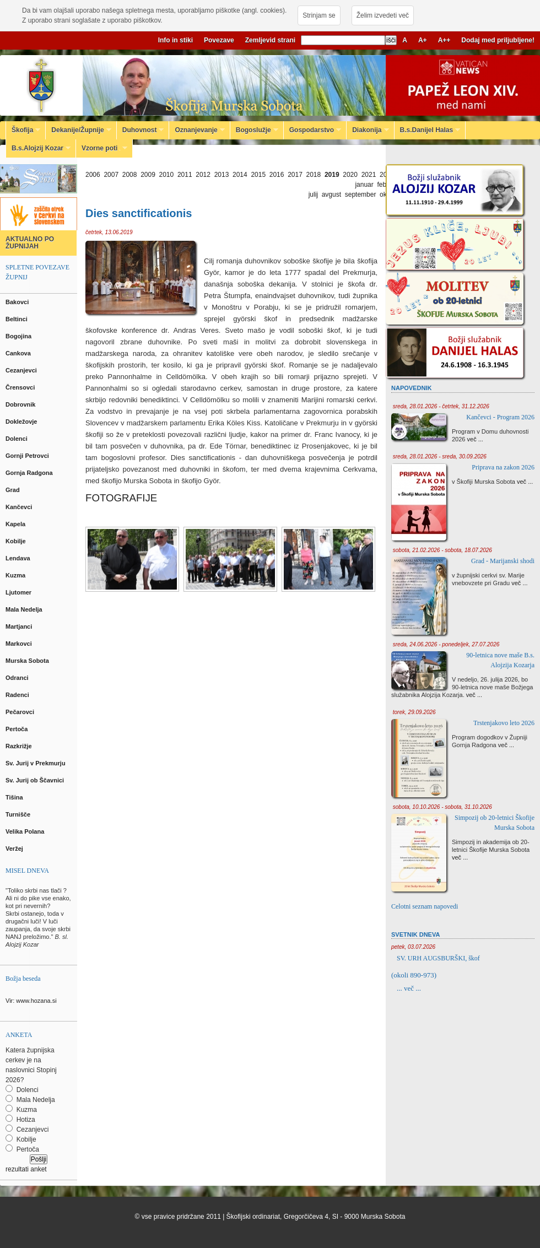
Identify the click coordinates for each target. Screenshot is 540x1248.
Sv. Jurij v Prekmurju (36, 763)
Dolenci (17, 438)
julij (313, 194)
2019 (332, 175)
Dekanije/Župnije (78, 130)
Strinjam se (319, 15)
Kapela (16, 524)
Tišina (15, 797)
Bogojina (19, 336)
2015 (258, 175)
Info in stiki (175, 40)
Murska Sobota (29, 660)
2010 (166, 175)
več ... (475, 439)
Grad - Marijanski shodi (502, 561)
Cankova (19, 353)
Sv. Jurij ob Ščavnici (36, 780)
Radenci (19, 694)
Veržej (15, 848)
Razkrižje (20, 746)
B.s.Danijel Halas (428, 130)
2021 (368, 175)
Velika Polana (26, 831)
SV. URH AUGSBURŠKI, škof (438, 958)
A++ (444, 40)
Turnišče (20, 814)
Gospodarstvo (312, 130)
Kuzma (16, 575)
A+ (422, 40)
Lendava (19, 558)
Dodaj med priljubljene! (497, 40)
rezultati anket (26, 1169)
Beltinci (17, 319)
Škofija (23, 130)
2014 (240, 175)
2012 (203, 175)
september (360, 194)
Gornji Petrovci (28, 455)
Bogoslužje (254, 130)
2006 (92, 175)
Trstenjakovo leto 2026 (503, 723)
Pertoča (17, 729)
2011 (184, 175)
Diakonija (367, 130)
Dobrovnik (21, 404)
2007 (111, 175)
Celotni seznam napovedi (424, 906)
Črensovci (21, 387)
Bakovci (18, 302)
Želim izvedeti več (383, 15)
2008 (129, 175)
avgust (331, 194)
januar (364, 184)
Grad (13, 490)
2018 (313, 175)
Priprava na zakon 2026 (503, 467)
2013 (221, 175)
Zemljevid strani (270, 40)
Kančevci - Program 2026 (500, 417)
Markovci (20, 643)
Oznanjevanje (196, 130)
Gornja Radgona (30, 472)
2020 (350, 175)
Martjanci (20, 626)
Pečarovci (21, 712)
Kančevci (20, 507)
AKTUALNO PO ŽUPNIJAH (30, 242)
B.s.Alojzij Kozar (38, 148)
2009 (148, 175)
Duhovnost (140, 130)
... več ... (409, 988)
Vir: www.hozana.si (31, 1000)
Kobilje (17, 541)
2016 (276, 175)
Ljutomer (19, 592)
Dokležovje (22, 421)
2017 (295, 175)
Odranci (18, 677)
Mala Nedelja (26, 609)
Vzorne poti (101, 148)
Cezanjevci (22, 370)
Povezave (219, 40)
